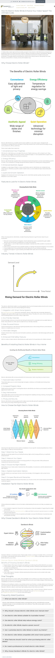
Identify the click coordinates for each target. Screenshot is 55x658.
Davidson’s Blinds (30, 556)
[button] (21, 5)
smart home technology (9, 312)
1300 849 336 (36, 591)
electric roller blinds (7, 656)
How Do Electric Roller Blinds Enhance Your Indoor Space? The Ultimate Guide (26, 12)
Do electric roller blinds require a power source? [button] (20, 625)
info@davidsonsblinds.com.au (10, 592)
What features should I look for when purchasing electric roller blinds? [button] (26, 640)
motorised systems (20, 511)
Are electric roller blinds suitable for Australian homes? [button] (23, 616)
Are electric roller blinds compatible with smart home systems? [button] (26, 635)
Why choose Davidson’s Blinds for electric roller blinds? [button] (23, 651)
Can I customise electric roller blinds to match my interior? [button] (24, 630)
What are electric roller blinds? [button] (14, 599)
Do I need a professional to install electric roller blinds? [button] (23, 646)
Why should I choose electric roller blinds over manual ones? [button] (25, 611)
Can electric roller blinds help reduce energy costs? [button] (22, 620)
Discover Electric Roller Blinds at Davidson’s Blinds (19, 560)
